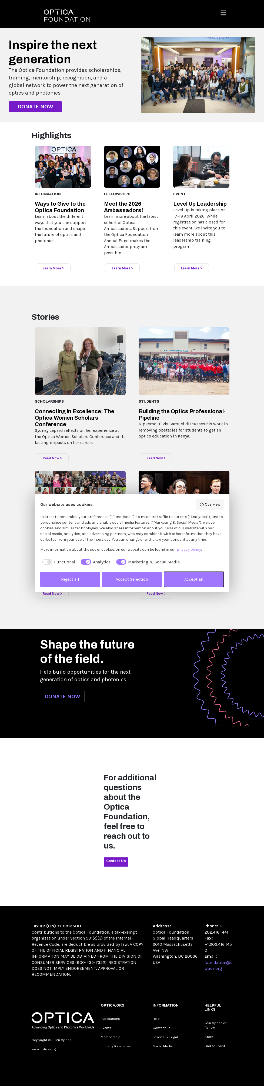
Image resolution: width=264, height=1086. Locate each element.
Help (156, 1019)
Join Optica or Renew (215, 1025)
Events (106, 1028)
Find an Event (215, 1046)
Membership (111, 1037)
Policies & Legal (165, 1037)
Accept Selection (132, 579)
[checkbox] (57, 562)
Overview (209, 504)
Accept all (193, 579)
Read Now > (52, 458)
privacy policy (189, 549)
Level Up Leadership (200, 204)
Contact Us (116, 860)
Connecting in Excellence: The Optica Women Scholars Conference (74, 417)
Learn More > (53, 268)
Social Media (163, 1046)
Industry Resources (116, 1046)
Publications (110, 1019)
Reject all (70, 579)
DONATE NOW (35, 106)
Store (209, 1037)
